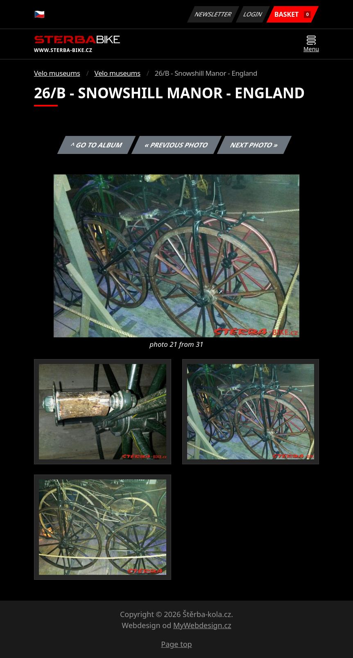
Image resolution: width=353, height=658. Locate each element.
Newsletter (213, 14)
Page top (176, 644)
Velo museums (57, 73)
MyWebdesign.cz (202, 625)
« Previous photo (176, 144)
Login (253, 14)
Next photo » (254, 144)
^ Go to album (96, 144)
